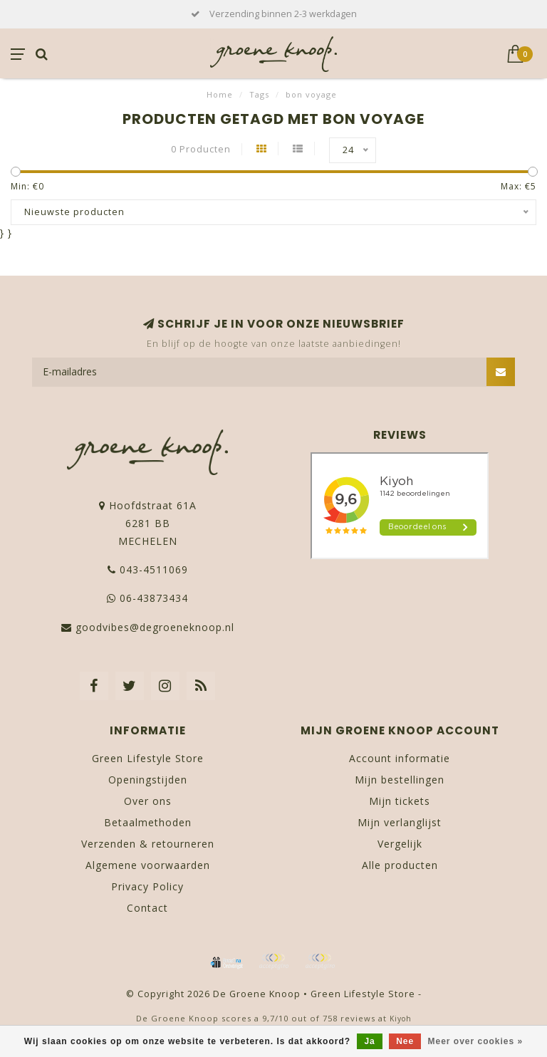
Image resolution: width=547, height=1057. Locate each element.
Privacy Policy (147, 886)
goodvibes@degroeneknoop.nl (154, 627)
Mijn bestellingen (399, 779)
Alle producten (400, 865)
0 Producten (201, 149)
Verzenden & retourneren (147, 843)
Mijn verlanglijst (400, 822)
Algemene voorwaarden (147, 865)
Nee (405, 1041)
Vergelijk (399, 843)
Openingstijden (147, 779)
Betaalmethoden (148, 822)
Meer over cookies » (475, 1041)
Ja (369, 1041)
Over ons (148, 801)
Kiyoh (401, 1019)
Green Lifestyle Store (148, 758)
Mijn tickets (399, 801)
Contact (147, 908)
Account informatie (399, 758)
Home (220, 94)
